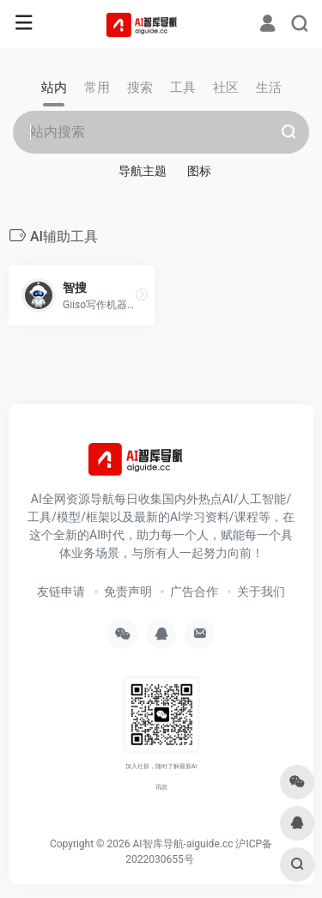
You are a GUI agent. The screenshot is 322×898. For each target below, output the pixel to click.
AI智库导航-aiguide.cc (182, 844)
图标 (199, 171)
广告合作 (194, 591)
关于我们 (261, 591)
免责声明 (128, 591)
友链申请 (61, 591)
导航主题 (142, 171)
